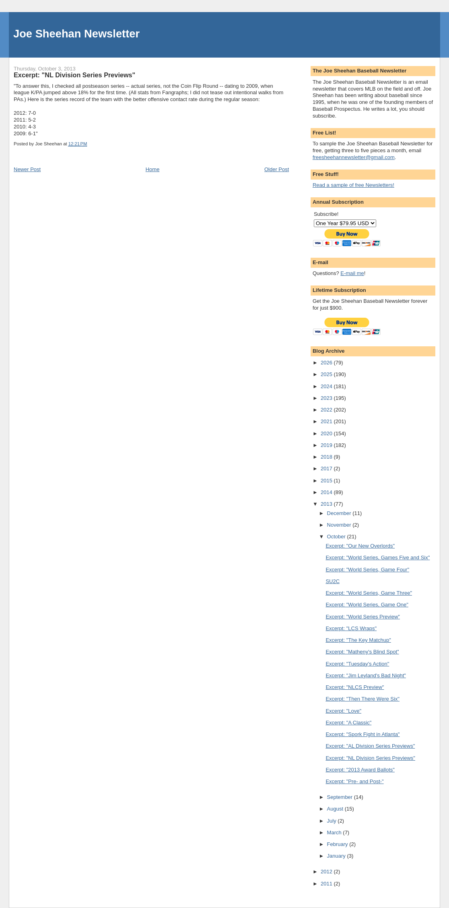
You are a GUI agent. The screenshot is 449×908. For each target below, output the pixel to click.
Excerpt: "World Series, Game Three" (368, 593)
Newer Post (27, 169)
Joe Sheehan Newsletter (76, 33)
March (335, 832)
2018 (327, 457)
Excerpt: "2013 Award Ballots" (360, 770)
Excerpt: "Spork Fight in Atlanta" (362, 734)
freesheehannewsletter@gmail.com (354, 157)
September (340, 797)
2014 (327, 492)
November (340, 525)
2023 (327, 398)
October (337, 537)
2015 (327, 481)
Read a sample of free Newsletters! (353, 185)
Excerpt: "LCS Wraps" (351, 628)
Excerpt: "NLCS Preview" (354, 687)
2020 (327, 433)
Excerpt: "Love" (343, 711)
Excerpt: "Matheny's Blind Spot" (362, 652)
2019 (327, 445)
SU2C (332, 581)
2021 (327, 421)
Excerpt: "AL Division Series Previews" (370, 746)
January (337, 856)
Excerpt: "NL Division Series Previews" (370, 758)
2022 (327, 410)
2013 (327, 504)
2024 (327, 386)
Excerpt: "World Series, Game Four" (367, 570)
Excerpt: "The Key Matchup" (358, 640)
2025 (327, 374)
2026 (327, 363)
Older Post (276, 169)
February (338, 844)
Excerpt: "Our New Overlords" (360, 546)
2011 (327, 884)
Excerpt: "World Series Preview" (362, 617)
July (332, 821)
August (336, 809)
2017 (327, 468)
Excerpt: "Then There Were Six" (362, 699)
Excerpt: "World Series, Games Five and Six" (377, 557)
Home (153, 169)
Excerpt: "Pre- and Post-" (354, 781)
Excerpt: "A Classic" (348, 723)
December (340, 513)
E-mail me (352, 273)
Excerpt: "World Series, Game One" (366, 605)
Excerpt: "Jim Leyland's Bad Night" (365, 675)
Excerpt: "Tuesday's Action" (357, 664)
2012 (327, 872)
